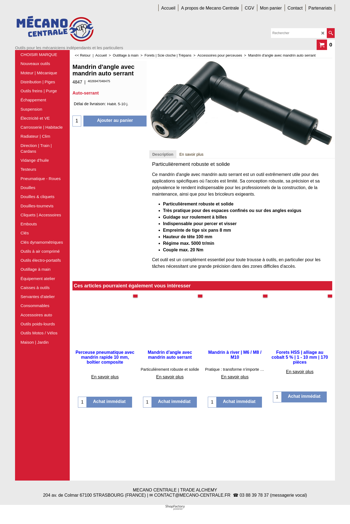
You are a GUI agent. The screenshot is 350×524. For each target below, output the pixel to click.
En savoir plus (191, 221)
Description (162, 221)
